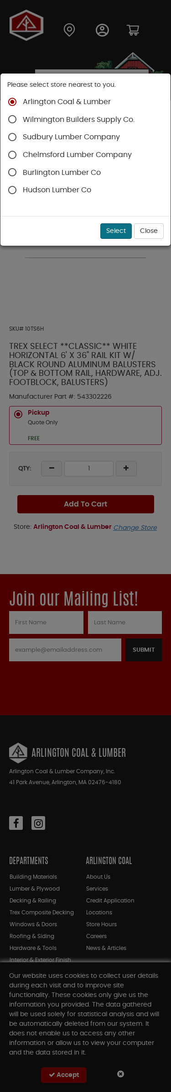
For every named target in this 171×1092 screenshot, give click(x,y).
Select (116, 231)
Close (149, 231)
